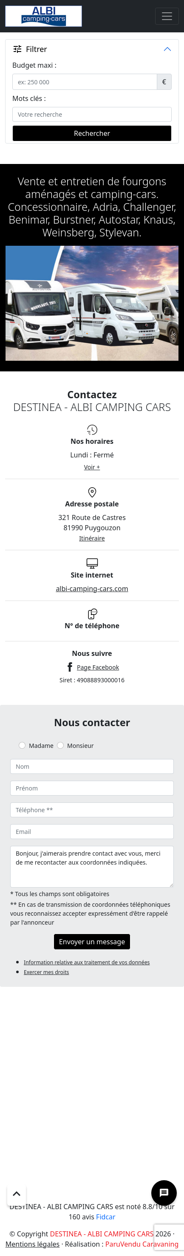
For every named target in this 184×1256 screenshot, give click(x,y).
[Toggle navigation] (167, 16)
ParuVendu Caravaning (141, 1244)
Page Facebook (98, 667)
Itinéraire (92, 538)
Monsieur (80, 746)
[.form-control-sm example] (84, 82)
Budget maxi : (34, 65)
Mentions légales (33, 1244)
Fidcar (106, 1217)
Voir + (92, 467)
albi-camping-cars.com (92, 588)
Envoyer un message (92, 941)
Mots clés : (29, 98)
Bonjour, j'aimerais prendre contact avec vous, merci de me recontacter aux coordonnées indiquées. (92, 867)
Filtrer (29, 49)
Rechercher (92, 133)
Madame (41, 746)
